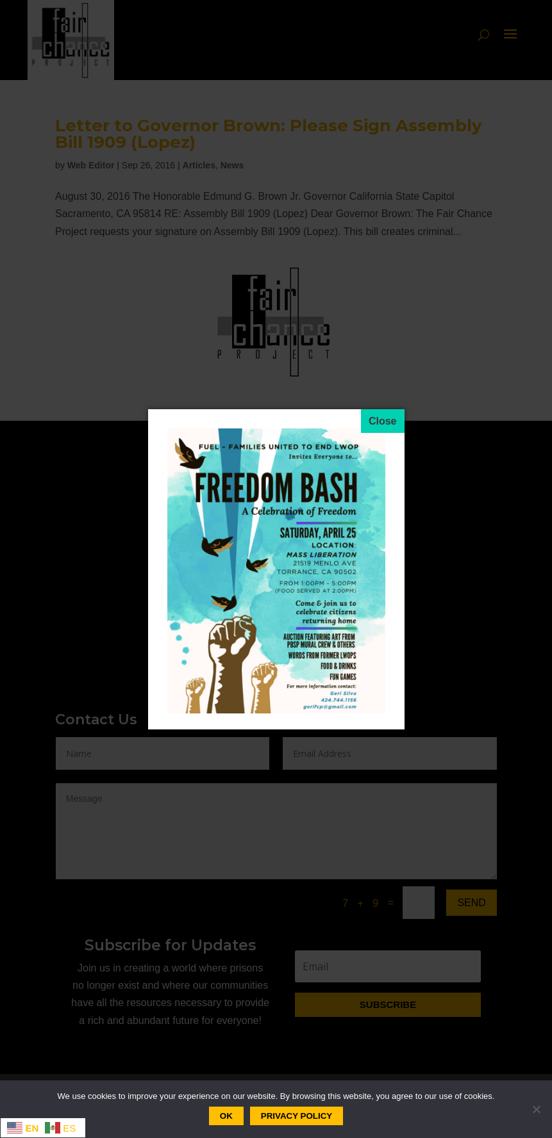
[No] (536, 1109)
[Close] (383, 421)
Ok (226, 1116)
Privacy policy (296, 1116)
